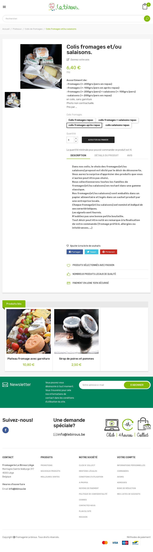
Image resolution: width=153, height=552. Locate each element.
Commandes (123, 471)
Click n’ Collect (87, 465)
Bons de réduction (126, 488)
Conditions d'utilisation (91, 477)
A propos (83, 482)
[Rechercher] (76, 18)
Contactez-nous (87, 505)
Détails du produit (107, 155)
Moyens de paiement (89, 488)
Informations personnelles (131, 465)
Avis (129, 155)
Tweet (93, 252)
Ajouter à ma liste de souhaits (84, 246)
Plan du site (85, 511)
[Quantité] (70, 140)
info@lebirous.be (71, 434)
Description (78, 155)
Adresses (122, 482)
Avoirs (120, 477)
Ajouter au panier (98, 140)
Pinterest (110, 252)
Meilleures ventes (50, 477)
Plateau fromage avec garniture (28, 358)
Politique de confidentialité (93, 494)
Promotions (46, 465)
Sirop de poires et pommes (76, 358)
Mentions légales (88, 471)
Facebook (5, 430)
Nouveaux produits (50, 471)
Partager (76, 252)
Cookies (83, 500)
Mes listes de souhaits (128, 494)
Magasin (83, 517)
